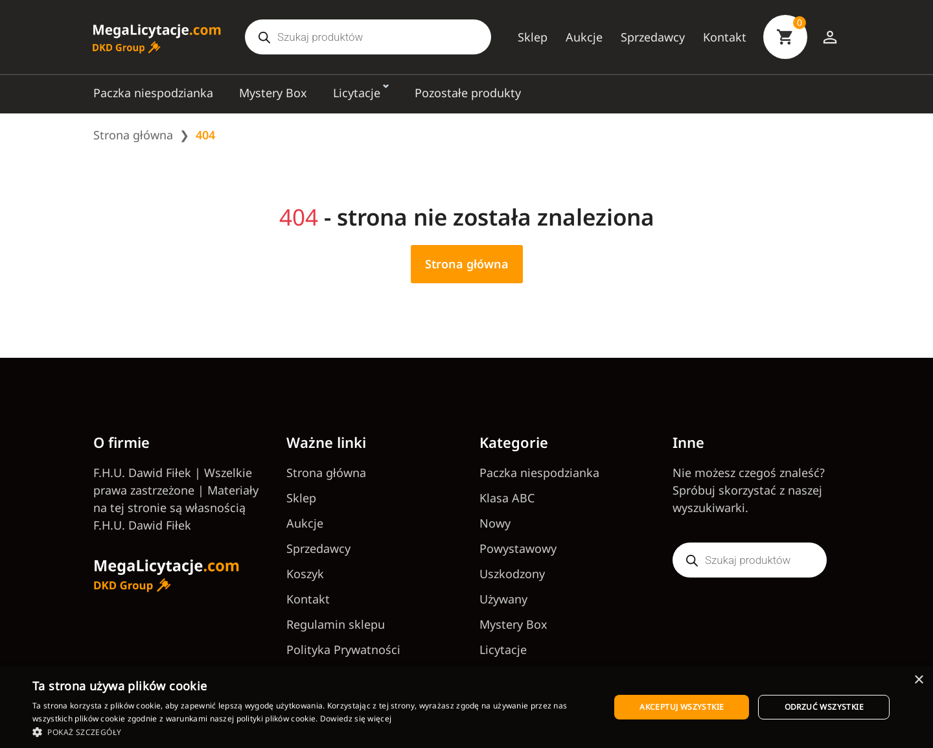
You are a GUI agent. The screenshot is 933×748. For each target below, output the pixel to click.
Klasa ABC (507, 498)
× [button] (918, 680)
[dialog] (466, 707)
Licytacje (356, 92)
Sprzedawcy (653, 37)
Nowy (495, 523)
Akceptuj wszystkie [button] (681, 706)
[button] (312, 731)
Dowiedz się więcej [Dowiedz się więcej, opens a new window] (355, 718)
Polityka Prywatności (343, 649)
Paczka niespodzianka (153, 92)
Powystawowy (518, 548)
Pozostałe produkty (468, 92)
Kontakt (724, 37)
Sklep (532, 37)
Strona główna (133, 135)
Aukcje (584, 37)
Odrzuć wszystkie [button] (824, 706)
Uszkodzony (512, 573)
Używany (503, 599)
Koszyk (305, 573)
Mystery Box (273, 92)
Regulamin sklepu (335, 624)
